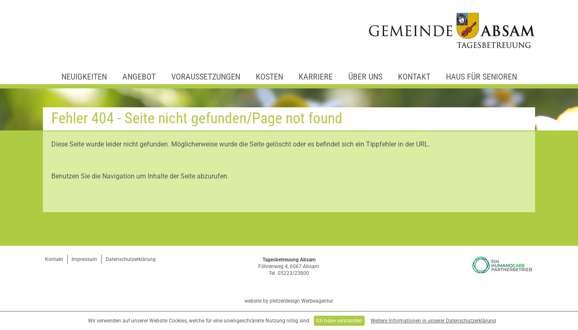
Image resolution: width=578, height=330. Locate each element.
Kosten (269, 77)
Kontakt (414, 77)
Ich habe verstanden (339, 321)
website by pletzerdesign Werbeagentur (288, 301)
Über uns (365, 77)
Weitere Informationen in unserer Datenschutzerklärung (433, 321)
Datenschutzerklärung (131, 259)
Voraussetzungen (205, 77)
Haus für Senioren (481, 77)
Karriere (316, 77)
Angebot (139, 77)
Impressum (84, 259)
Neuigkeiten (84, 77)
